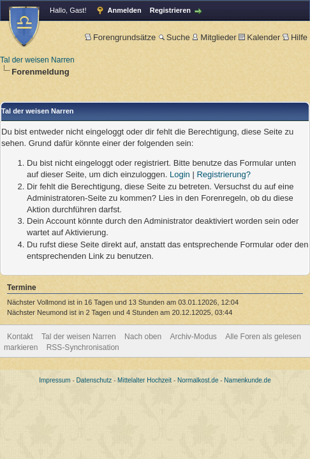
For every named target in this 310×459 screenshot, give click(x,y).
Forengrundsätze (120, 37)
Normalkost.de (197, 380)
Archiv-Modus (193, 336)
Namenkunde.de (247, 380)
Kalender (259, 37)
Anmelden (125, 10)
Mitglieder (214, 37)
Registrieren (170, 10)
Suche (174, 37)
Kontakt (20, 336)
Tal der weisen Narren (37, 59)
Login (180, 174)
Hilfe (295, 37)
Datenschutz (94, 380)
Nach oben (142, 336)
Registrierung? (223, 174)
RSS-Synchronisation (83, 347)
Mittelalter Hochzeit (144, 380)
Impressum (54, 380)
